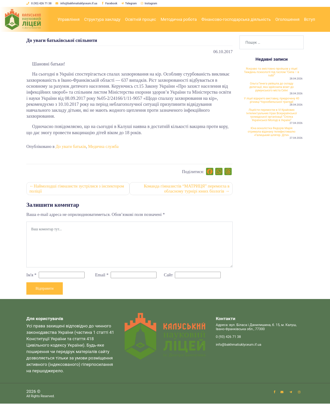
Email (102, 275)
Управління (69, 19)
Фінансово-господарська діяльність (236, 19)
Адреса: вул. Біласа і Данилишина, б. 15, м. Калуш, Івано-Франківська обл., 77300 (256, 328)
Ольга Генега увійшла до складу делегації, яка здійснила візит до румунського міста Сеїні (271, 89)
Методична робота (179, 19)
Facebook (110, 3)
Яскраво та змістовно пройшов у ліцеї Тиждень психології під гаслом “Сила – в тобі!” (272, 73)
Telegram (130, 3)
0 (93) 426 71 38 (39, 3)
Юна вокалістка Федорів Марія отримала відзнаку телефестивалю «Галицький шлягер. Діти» (271, 146)
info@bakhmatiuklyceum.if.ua (77, 3)
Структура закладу (102, 19)
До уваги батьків (71, 146)
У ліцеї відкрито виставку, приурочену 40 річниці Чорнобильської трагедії (271, 105)
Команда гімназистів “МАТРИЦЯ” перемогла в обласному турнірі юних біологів (186, 189)
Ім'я (31, 275)
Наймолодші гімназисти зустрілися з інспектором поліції (77, 189)
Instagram (150, 3)
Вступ (309, 19)
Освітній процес (140, 19)
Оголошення (287, 19)
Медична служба (103, 146)
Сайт (168, 275)
